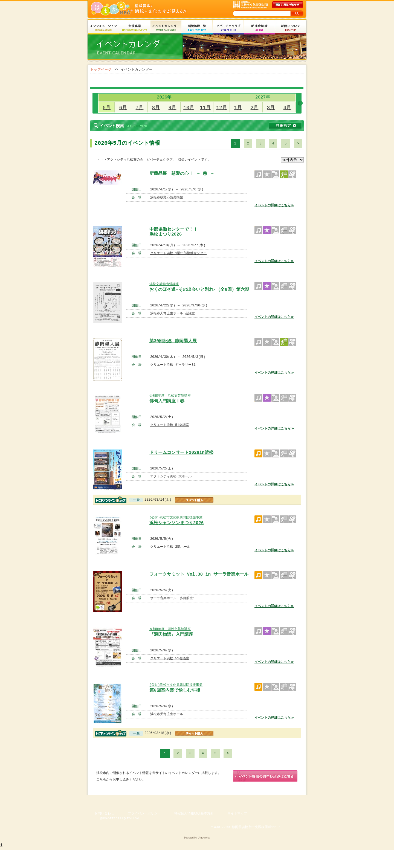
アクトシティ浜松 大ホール (171, 476)
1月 (238, 108)
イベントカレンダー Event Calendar (165, 28)
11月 (205, 108)
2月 (255, 108)
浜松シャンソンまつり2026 (176, 523)
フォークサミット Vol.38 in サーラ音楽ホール (198, 574)
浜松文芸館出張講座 (164, 284)
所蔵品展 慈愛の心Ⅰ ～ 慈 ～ (181, 174)
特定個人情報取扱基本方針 (194, 814)
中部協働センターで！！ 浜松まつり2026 (173, 231)
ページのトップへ (290, 800)
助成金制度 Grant (259, 28)
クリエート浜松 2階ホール (170, 546)
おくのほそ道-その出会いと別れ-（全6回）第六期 (199, 290)
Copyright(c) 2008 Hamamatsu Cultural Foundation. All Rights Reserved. (197, 833)
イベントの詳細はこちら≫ (274, 205)
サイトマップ (237, 814)
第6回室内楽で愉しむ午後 (174, 690)
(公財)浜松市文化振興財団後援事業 (175, 517)
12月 (221, 108)
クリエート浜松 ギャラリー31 (173, 364)
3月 (271, 108)
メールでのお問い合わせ (288, 4)
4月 (287, 108)
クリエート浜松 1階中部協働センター (178, 253)
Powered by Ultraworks (197, 838)
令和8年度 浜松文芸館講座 (170, 395)
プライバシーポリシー (144, 814)
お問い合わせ (104, 814)
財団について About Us (290, 28)
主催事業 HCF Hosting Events (134, 28)
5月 (107, 107)
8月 (156, 108)
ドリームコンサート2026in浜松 (181, 453)
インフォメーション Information (103, 28)
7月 (140, 108)
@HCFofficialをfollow (119, 819)
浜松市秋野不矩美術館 (166, 197)
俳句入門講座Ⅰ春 (166, 401)
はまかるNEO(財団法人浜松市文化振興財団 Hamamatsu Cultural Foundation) (150, 8)
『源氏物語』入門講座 (171, 635)
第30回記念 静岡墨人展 (173, 341)
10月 (188, 108)
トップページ (101, 69)
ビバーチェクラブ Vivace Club (228, 28)
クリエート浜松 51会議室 (169, 425)
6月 (123, 108)
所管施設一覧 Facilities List (197, 28)
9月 (172, 108)
